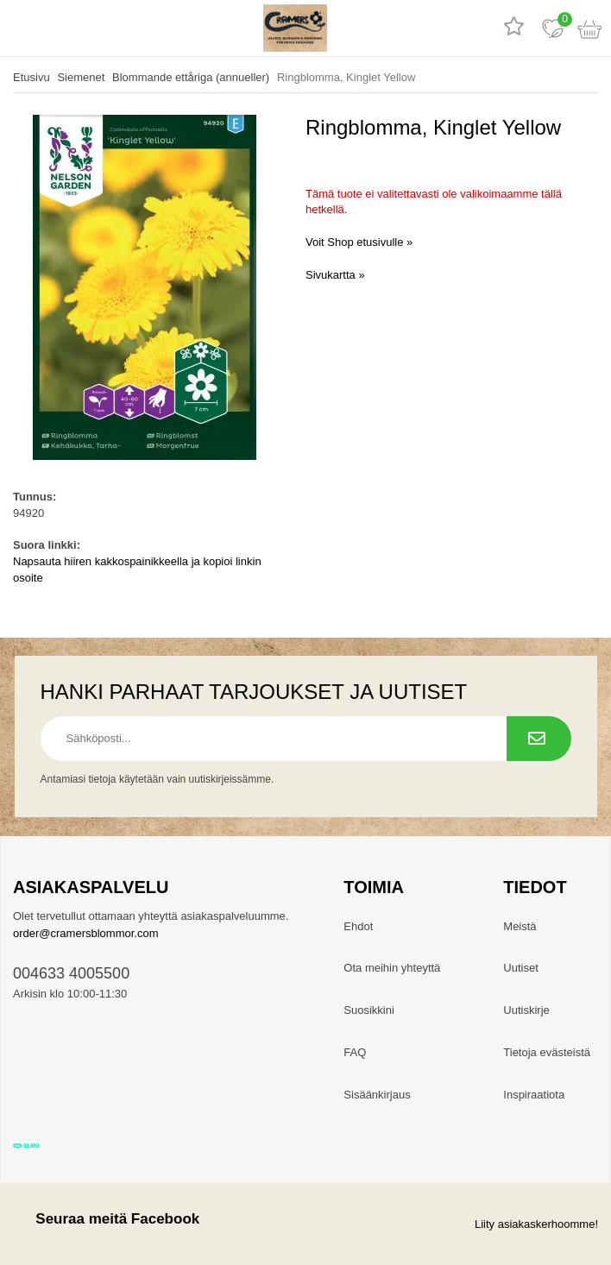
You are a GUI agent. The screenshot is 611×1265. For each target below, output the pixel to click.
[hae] (58, 28)
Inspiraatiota (533, 1094)
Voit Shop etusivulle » (359, 242)
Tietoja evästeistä (546, 1052)
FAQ (354, 1052)
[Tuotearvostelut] (513, 28)
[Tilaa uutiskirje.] (539, 738)
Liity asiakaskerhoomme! (536, 1224)
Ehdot (358, 926)
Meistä (519, 926)
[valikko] (19, 28)
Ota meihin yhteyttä (391, 967)
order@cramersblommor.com (86, 933)
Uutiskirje (526, 1010)
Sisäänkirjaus (376, 1094)
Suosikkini (368, 1010)
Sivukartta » (335, 274)
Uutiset (520, 967)
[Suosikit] (552, 28)
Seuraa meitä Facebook (106, 1219)
